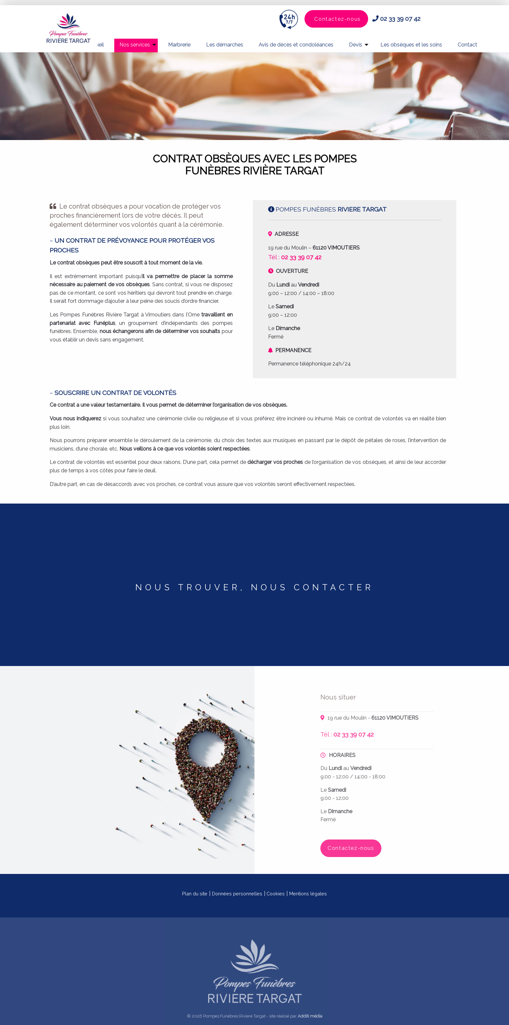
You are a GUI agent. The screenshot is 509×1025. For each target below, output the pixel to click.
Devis (355, 45)
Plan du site (194, 893)
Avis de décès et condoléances (296, 45)
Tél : (294, 257)
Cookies (276, 893)
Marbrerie (179, 45)
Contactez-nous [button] (337, 19)
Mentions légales (308, 893)
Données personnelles (237, 893)
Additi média (310, 1016)
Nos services (134, 45)
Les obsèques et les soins (411, 45)
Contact (467, 45)
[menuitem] (136, 45)
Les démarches (224, 45)
